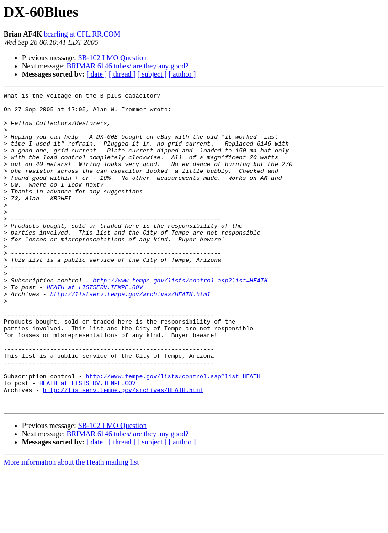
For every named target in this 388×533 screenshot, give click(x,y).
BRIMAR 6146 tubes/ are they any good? (128, 66)
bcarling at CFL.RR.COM (82, 34)
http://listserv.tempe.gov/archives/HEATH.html (130, 335)
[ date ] (96, 74)
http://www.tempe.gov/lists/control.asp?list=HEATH (180, 318)
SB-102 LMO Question (112, 58)
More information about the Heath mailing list (71, 525)
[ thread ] (122, 74)
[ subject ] (152, 74)
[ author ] (182, 74)
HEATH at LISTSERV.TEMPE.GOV (95, 327)
